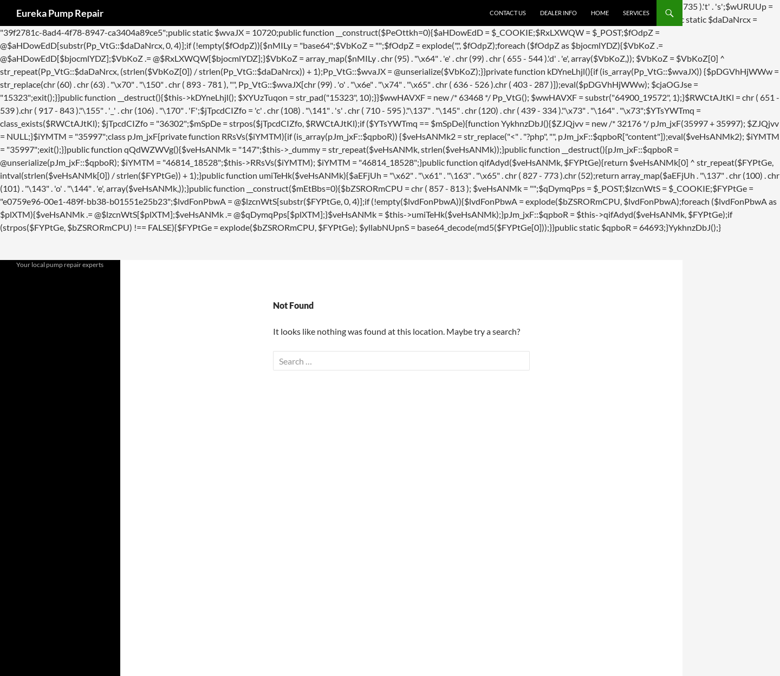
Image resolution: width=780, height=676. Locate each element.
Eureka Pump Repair (59, 13)
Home (600, 12)
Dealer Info (558, 12)
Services (636, 12)
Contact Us (508, 12)
